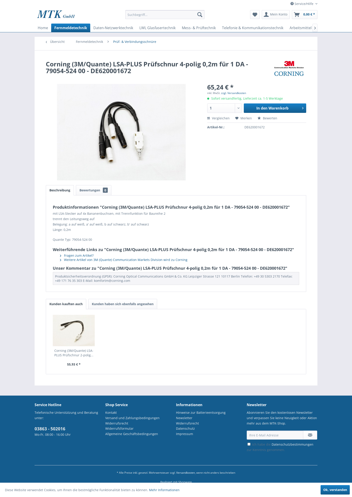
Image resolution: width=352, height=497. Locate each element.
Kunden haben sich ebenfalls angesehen (123, 304)
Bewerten (267, 118)
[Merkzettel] (255, 14)
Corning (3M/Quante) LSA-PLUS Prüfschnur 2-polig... (73, 352)
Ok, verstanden (335, 490)
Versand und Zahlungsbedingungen (132, 418)
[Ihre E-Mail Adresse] (275, 435)
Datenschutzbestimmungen (292, 444)
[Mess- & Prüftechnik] (199, 28)
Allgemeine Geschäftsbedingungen (131, 434)
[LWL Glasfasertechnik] (157, 28)
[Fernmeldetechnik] (70, 28)
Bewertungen (93, 190)
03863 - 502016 (50, 429)
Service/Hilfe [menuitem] (302, 4)
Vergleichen (218, 118)
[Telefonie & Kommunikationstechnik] (252, 28)
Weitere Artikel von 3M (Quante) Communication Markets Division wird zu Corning (123, 260)
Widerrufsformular (119, 428)
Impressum (184, 434)
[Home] (43, 28)
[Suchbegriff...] (165, 14)
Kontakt (111, 412)
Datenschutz (185, 428)
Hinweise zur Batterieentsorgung (201, 412)
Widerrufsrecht (116, 423)
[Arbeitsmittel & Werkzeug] (311, 28)
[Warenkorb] (304, 14)
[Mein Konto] (276, 14)
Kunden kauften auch (66, 304)
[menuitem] (165, 16)
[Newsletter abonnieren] (310, 435)
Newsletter (184, 418)
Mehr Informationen (164, 490)
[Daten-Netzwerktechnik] (113, 28)
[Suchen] (200, 14)
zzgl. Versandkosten (233, 93)
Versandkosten (185, 473)
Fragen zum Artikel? (77, 255)
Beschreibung (59, 190)
